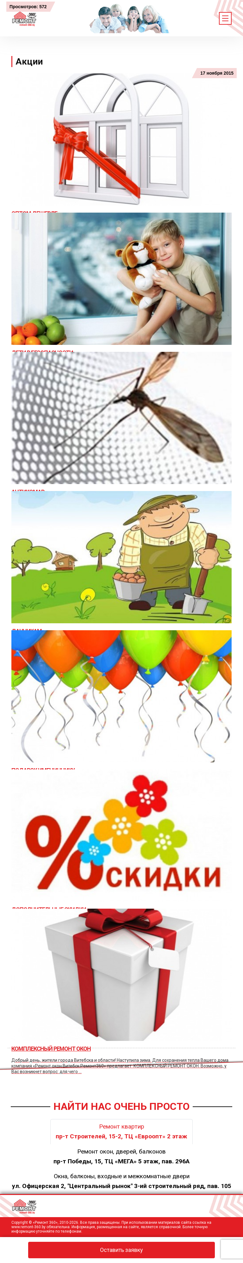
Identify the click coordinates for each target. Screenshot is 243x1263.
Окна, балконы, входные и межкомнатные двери (121, 1181)
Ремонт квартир (121, 1131)
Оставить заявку (121, 1250)
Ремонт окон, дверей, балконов (121, 1156)
